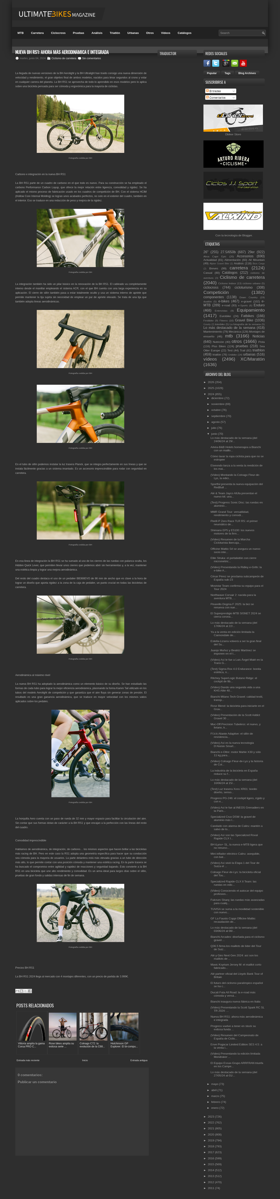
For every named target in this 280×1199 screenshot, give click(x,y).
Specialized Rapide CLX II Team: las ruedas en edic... (233, 883)
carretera (239, 267)
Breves (213, 268)
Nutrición (218, 342)
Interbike (220, 324)
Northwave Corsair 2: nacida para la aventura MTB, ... (233, 596)
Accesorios (245, 256)
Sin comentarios (91, 58)
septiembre (218, 416)
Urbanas (133, 33)
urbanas (249, 354)
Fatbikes (247, 316)
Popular (212, 73)
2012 (211, 1182)
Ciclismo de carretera (63, 58)
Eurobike (225, 316)
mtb (229, 335)
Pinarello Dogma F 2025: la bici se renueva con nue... (232, 606)
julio (214, 428)
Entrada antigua (138, 1060)
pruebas (242, 346)
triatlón (217, 354)
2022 (211, 1122)
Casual (207, 272)
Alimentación (232, 260)
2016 (211, 1158)
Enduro (259, 305)
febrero (216, 1102)
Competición (216, 292)
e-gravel (246, 301)
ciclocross (210, 287)
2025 (211, 388)
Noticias (259, 336)
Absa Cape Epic (214, 256)
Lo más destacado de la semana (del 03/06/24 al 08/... (233, 929)
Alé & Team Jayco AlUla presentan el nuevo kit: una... (233, 495)
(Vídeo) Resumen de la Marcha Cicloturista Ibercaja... (230, 541)
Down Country (249, 297)
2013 (211, 1176)
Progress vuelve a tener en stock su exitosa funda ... (233, 1027)
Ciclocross (58, 33)
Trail (242, 350)
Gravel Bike (244, 320)
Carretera (37, 33)
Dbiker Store (233, 134)
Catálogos (184, 33)
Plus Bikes (219, 346)
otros (237, 341)
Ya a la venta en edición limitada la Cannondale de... (232, 633)
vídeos (210, 359)
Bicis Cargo (259, 263)
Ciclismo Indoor (227, 283)
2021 (211, 1128)
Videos (165, 33)
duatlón (207, 301)
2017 (211, 1152)
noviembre (218, 404)
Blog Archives (247, 73)
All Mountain (256, 260)
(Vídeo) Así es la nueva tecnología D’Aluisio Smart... (232, 744)
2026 (211, 382)
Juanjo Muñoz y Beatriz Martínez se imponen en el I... (233, 652)
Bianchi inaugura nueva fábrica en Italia (235, 1001)
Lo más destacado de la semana (229, 328)
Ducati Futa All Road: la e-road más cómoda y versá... (232, 994)
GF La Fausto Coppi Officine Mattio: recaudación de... (233, 920)
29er (251, 252)
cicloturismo (243, 287)
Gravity (207, 324)
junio (214, 433)
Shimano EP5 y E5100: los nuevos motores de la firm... (232, 532)
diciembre (217, 398)
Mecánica (235, 331)
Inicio (85, 1060)
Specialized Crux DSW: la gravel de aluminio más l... (233, 818)
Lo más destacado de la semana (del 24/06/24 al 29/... (233, 439)
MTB (21, 33)
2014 (211, 1170)
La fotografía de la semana (245, 324)
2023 (211, 1116)
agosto (216, 422)
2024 (211, 394)
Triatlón (115, 33)
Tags (228, 73)
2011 (211, 1188)
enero (215, 1108)
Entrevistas (221, 310)
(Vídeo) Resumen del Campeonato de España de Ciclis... (234, 1037)
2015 (211, 1164)
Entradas (213, 91)
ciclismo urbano (252, 283)
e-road (226, 305)
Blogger (247, 235)
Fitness (223, 320)
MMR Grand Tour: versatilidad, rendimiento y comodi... (229, 513)
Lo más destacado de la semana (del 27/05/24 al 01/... (233, 1074)
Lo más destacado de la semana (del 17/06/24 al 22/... (233, 624)
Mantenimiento (212, 331)
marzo (215, 1096)
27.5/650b (228, 252)
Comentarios (216, 97)
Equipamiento (251, 310)
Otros (150, 33)
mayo (215, 1084)
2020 (211, 1134)
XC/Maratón (252, 359)
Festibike (208, 320)
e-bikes (223, 301)
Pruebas (78, 33)
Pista (261, 342)
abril (214, 1090)
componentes (213, 297)
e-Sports (243, 305)
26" (205, 252)
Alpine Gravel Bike (219, 263)
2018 (211, 1146)
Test (230, 350)
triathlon (258, 350)
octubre (216, 410)
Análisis (96, 33)
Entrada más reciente (28, 1060)
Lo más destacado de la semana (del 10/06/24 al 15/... (233, 781)
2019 (211, 1140)
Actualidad (210, 260)
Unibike (232, 354)
